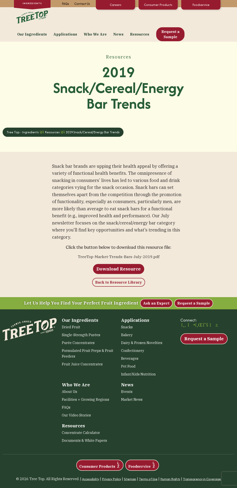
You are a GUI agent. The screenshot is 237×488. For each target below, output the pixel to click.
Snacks (127, 311)
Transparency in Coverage (202, 463)
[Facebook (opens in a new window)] (183, 309)
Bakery (127, 319)
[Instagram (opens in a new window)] (191, 309)
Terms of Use (148, 463)
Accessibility (90, 463)
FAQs (65, 3)
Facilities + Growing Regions (85, 384)
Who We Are (130, 16)
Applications (100, 16)
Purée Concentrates (78, 327)
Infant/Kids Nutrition (138, 358)
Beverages (129, 343)
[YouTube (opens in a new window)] (213, 309)
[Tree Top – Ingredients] (31, 16)
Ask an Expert (156, 287)
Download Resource (118, 253)
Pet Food (128, 350)
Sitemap (130, 463)
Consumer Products (158, 4)
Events (126, 376)
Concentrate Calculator (81, 417)
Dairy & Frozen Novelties (141, 327)
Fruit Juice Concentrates (82, 348)
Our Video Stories (76, 399)
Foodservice (201, 4)
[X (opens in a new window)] (205, 309)
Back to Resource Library (118, 266)
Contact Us (82, 3)
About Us (69, 376)
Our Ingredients (67, 16)
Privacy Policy (111, 463)
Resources (174, 16)
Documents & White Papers (84, 425)
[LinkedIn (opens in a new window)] (198, 309)
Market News (131, 384)
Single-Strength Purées (81, 319)
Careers (115, 4)
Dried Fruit (71, 311)
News (153, 16)
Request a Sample (205, 16)
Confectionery (132, 335)
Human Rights (170, 463)
